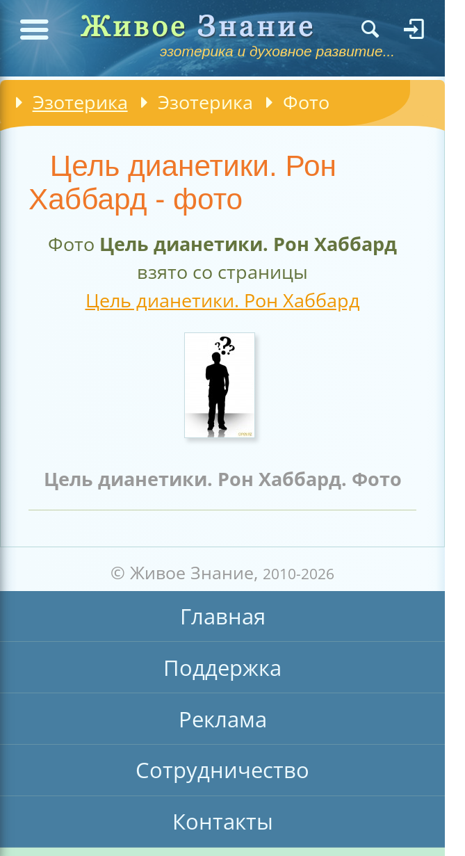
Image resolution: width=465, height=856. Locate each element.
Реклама (223, 719)
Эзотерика (80, 102)
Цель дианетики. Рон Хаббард (222, 300)
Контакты (222, 821)
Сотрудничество (222, 769)
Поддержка (222, 667)
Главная (223, 616)
